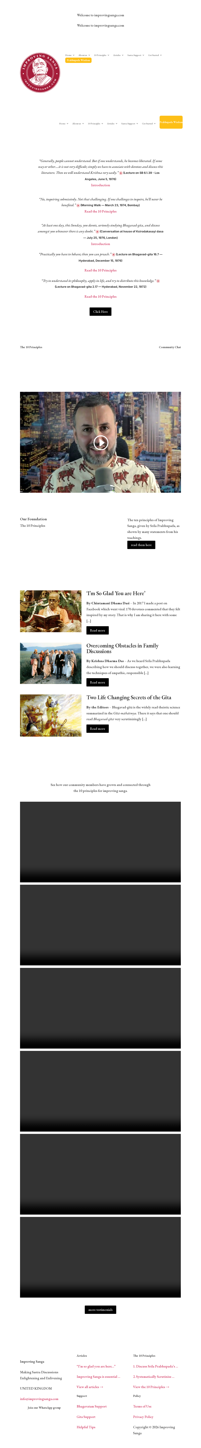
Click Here (100, 311)
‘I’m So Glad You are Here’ (115, 593)
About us (82, 55)
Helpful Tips (86, 1427)
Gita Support (86, 1416)
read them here (141, 545)
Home (68, 55)
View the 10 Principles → (151, 1387)
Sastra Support (134, 55)
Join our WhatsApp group (44, 1407)
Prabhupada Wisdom (78, 60)
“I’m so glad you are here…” (96, 1366)
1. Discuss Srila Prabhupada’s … (155, 1366)
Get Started (153, 55)
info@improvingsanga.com (39, 1399)
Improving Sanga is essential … (98, 1376)
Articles (117, 55)
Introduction (100, 185)
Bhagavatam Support (92, 1406)
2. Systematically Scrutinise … (153, 1376)
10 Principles (100, 55)
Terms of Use (142, 1406)
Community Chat (170, 347)
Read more (97, 630)
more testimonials (100, 1310)
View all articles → (90, 1387)
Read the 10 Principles (100, 211)
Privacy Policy (143, 1416)
